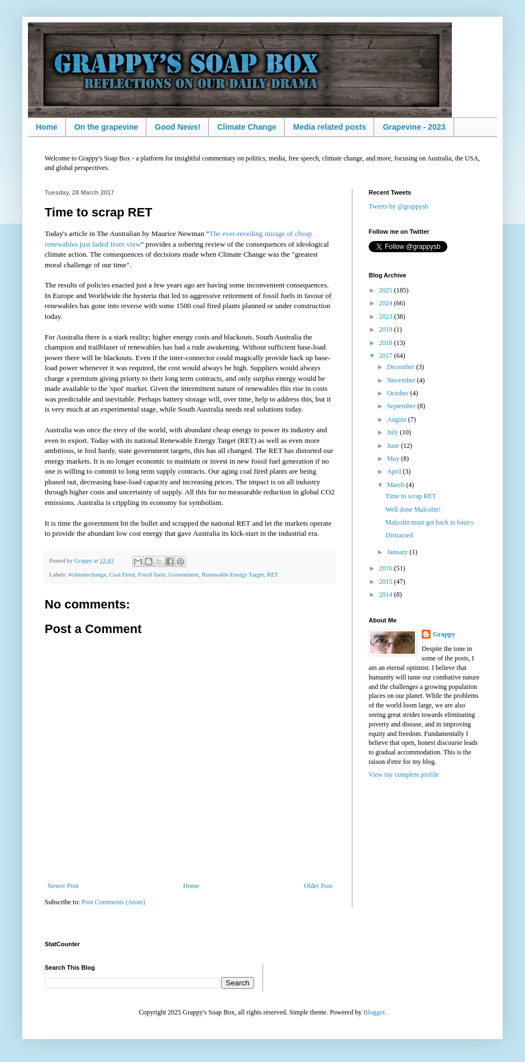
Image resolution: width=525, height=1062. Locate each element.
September (402, 406)
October (399, 393)
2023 (386, 316)
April (395, 471)
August (397, 419)
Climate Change (246, 126)
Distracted (399, 535)
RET (272, 574)
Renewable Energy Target (233, 574)
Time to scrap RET (410, 496)
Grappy (444, 634)
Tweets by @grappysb (398, 206)
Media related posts (329, 126)
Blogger (373, 1012)
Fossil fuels (152, 574)
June (394, 446)
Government (184, 574)
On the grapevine (106, 126)
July (393, 432)
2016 (386, 568)
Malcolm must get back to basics (429, 522)
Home (47, 126)
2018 (386, 343)
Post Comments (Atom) (113, 902)
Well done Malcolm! (413, 509)
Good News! (178, 126)
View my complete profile (404, 774)
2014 (386, 594)
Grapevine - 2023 (414, 126)
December (401, 367)
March (396, 485)
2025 (386, 290)
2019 (386, 329)
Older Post (318, 886)
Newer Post (63, 886)
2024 (386, 303)
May (394, 458)
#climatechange (87, 574)
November (402, 380)
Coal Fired (122, 574)
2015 (386, 582)
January (398, 552)
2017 (386, 356)
